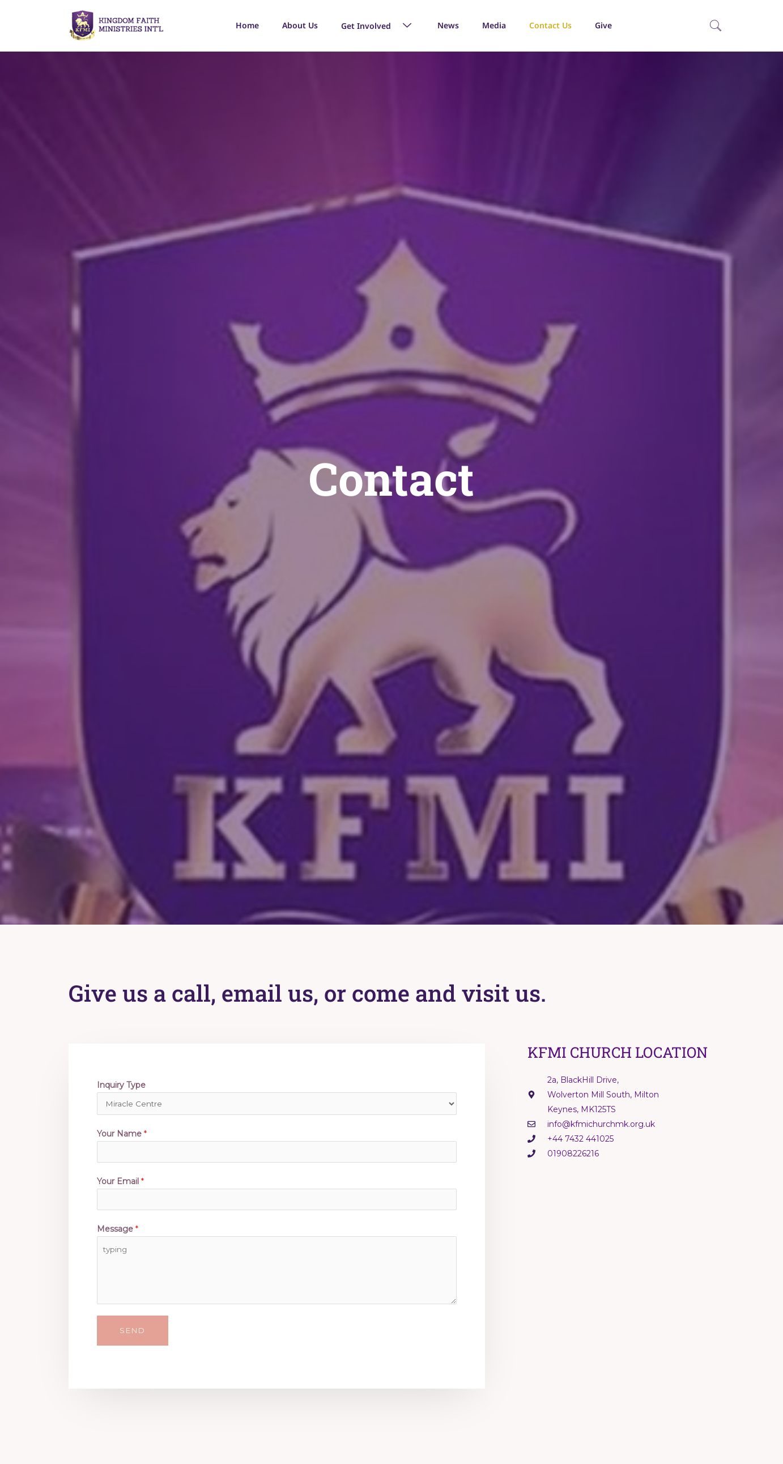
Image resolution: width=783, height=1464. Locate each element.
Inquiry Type (121, 1085)
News (448, 25)
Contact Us (550, 25)
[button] (395, 25)
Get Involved (377, 25)
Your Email (120, 1185)
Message (117, 1234)
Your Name (122, 1135)
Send (133, 1335)
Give (603, 25)
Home (247, 25)
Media (494, 25)
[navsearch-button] (715, 27)
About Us (300, 25)
